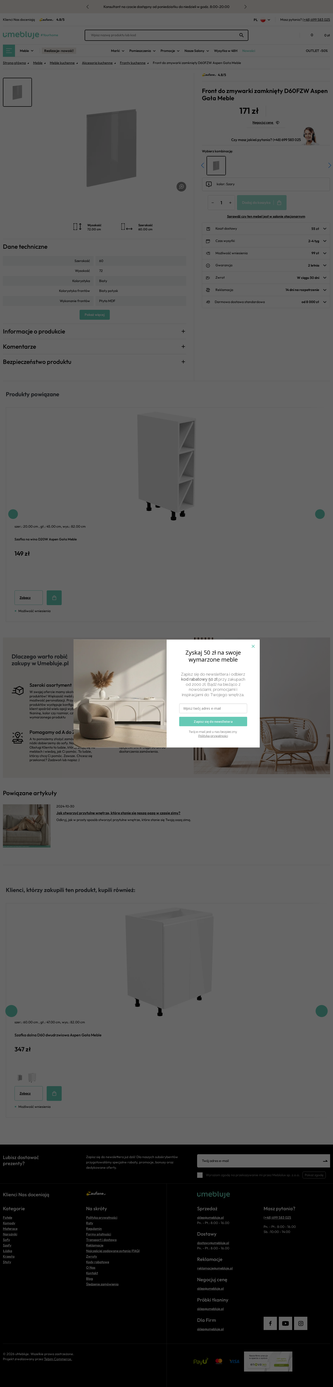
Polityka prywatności (213, 735)
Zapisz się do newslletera (213, 721)
